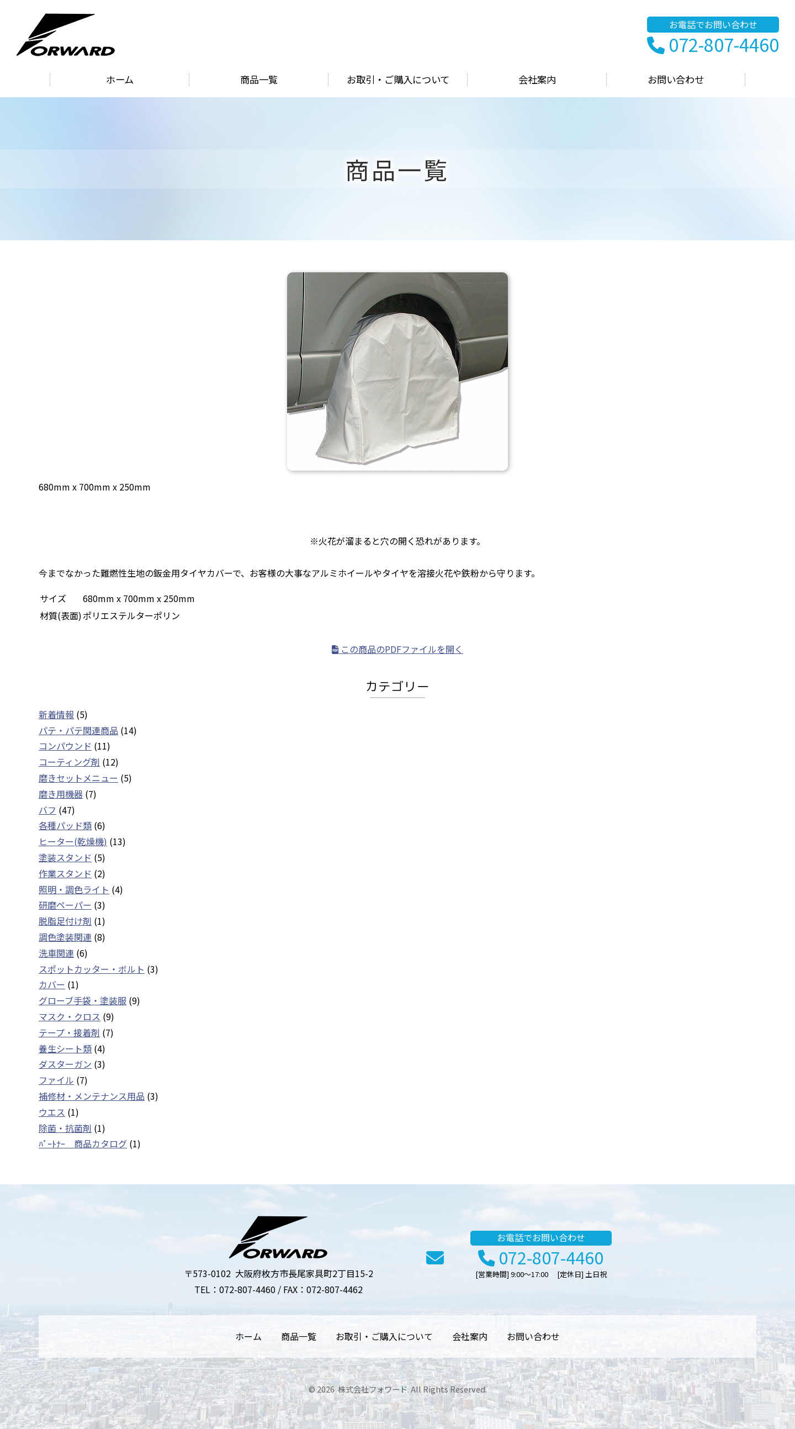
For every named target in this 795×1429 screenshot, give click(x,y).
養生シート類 (65, 1048)
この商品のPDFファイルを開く (397, 649)
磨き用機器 (61, 793)
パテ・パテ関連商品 (78, 730)
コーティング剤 (69, 761)
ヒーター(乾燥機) (73, 841)
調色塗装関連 (65, 936)
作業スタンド (65, 873)
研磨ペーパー (65, 904)
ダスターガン (65, 1064)
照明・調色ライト (74, 889)
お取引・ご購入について (398, 79)
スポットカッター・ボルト (92, 968)
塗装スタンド (65, 857)
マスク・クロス (69, 1016)
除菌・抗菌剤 (65, 1128)
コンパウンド (65, 745)
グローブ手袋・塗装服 (82, 1000)
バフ (47, 809)
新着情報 (56, 714)
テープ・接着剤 (69, 1032)
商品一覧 (259, 79)
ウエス (52, 1112)
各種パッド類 (65, 825)
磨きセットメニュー (78, 777)
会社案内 (537, 79)
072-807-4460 (713, 45)
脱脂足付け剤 (65, 920)
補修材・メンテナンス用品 (92, 1096)
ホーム (120, 79)
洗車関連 (56, 952)
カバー (52, 984)
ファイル (56, 1080)
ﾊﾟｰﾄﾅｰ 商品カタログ (83, 1143)
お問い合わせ (676, 79)
